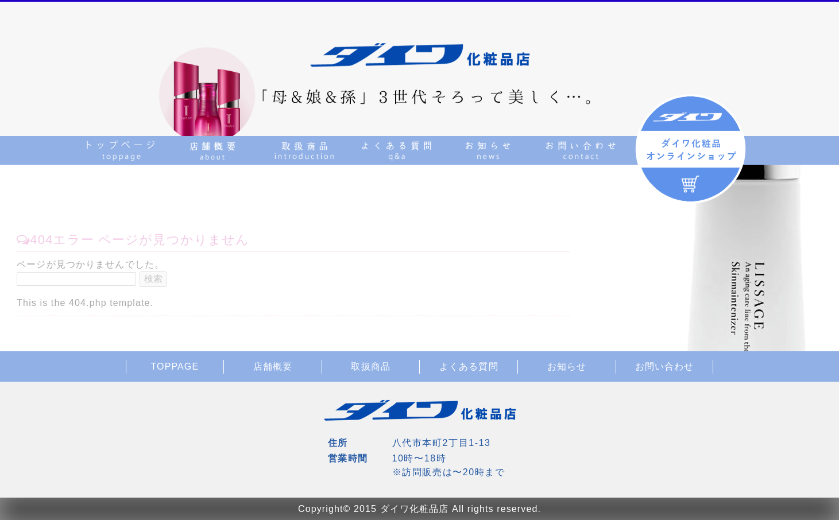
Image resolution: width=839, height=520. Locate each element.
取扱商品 (370, 366)
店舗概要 (272, 366)
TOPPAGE (174, 366)
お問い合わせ (664, 366)
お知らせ (566, 366)
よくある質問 (468, 366)
